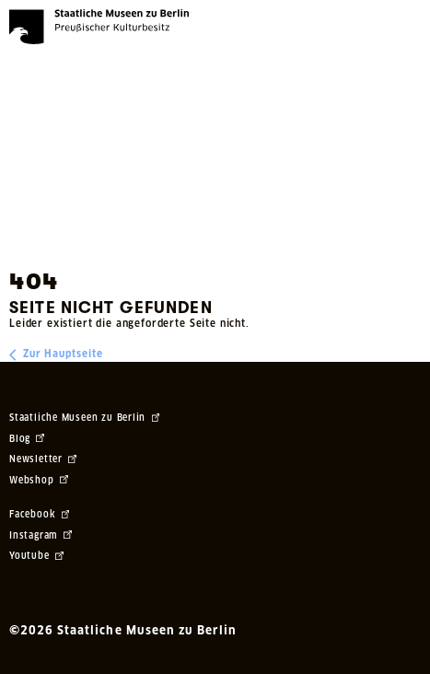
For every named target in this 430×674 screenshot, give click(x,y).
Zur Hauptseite (55, 355)
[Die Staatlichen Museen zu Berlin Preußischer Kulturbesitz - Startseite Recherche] (99, 26)
